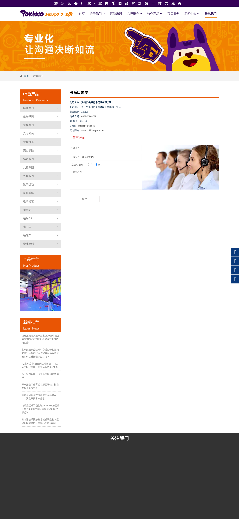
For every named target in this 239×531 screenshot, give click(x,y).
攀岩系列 (28, 116)
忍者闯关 (28, 133)
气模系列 (28, 176)
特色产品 (154, 13)
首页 (82, 13)
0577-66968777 (88, 116)
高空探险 (28, 150)
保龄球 (27, 209)
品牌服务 (134, 13)
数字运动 (28, 184)
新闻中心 (192, 13)
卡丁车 (27, 226)
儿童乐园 (28, 167)
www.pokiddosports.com (93, 130)
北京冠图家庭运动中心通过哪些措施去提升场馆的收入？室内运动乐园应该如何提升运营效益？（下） (40, 353)
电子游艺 (28, 201)
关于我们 (97, 13)
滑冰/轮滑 (29, 243)
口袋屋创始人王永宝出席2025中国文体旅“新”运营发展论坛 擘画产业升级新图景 (40, 339)
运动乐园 (116, 13)
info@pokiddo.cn (86, 126)
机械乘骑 (28, 193)
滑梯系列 (28, 125)
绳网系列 (28, 159)
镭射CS (27, 218)
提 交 (84, 199)
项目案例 (173, 13)
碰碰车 (27, 235)
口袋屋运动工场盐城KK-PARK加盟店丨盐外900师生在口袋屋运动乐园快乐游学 (40, 409)
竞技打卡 (28, 142)
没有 (100, 164)
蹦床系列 (28, 108)
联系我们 (211, 13)
